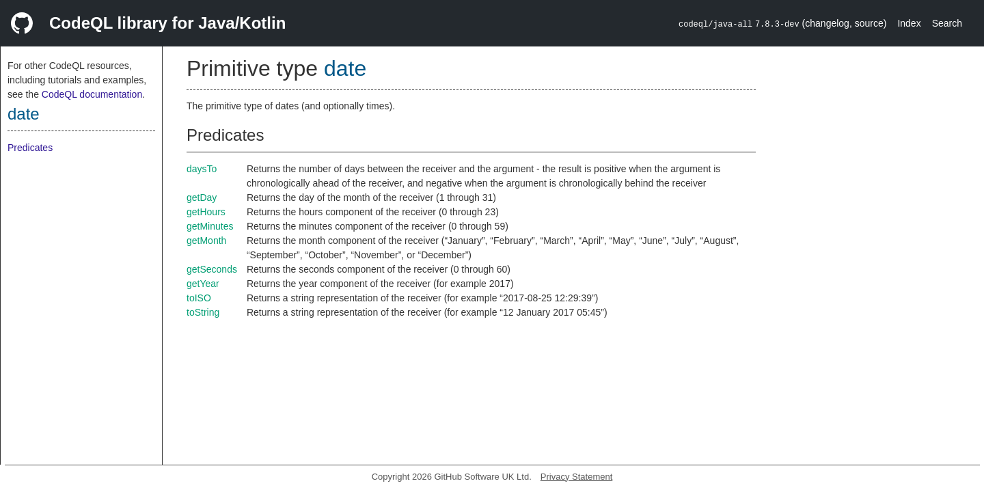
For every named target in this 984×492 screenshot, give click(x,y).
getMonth (206, 240)
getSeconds (212, 269)
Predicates (30, 147)
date (24, 114)
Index (908, 23)
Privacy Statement (577, 477)
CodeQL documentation (92, 94)
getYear (203, 283)
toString (203, 312)
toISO (199, 297)
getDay (202, 197)
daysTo (202, 168)
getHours (206, 211)
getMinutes (210, 226)
